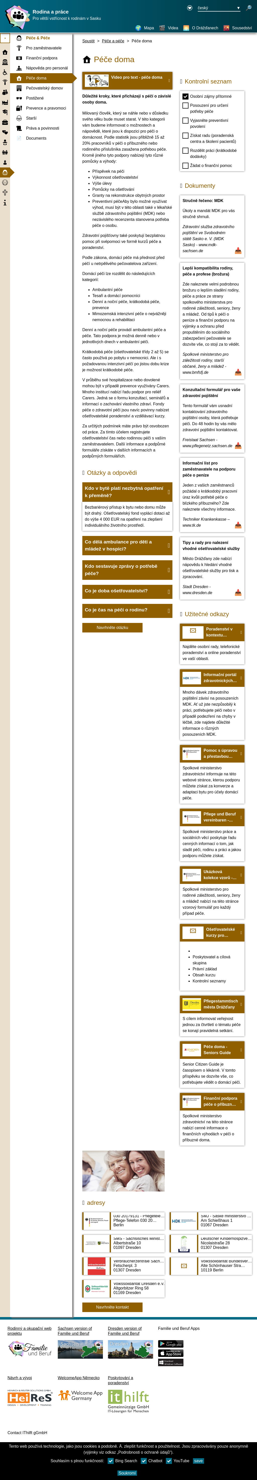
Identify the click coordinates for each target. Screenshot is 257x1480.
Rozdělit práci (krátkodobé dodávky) (209, 153)
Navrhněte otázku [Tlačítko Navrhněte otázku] (112, 627)
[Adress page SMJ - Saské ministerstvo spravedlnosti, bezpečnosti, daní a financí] (211, 1223)
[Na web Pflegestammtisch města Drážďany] (212, 1016)
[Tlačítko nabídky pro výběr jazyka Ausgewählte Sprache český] (219, 8)
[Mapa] (144, 28)
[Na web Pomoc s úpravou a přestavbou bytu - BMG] (212, 774)
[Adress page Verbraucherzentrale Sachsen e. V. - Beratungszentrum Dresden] (123, 1268)
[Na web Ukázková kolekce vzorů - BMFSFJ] (212, 892)
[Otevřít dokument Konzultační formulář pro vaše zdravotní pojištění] (212, 418)
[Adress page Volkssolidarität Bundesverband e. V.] (211, 1268)
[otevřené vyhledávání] (248, 8)
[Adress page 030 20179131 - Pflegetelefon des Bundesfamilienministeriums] (123, 1223)
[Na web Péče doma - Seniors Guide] (212, 1064)
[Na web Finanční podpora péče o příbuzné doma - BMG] (212, 1119)
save (198, 1461)
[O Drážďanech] (200, 28)
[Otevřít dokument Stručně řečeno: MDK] (212, 226)
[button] (127, 492)
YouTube (177, 1461)
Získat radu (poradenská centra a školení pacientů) (209, 138)
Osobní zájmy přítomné (206, 97)
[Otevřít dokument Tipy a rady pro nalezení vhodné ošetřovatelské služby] (212, 568)
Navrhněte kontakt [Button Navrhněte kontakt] (112, 1307)
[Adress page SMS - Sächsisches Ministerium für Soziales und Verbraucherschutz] (123, 1246)
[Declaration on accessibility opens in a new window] (190, 8)
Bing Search (122, 1461)
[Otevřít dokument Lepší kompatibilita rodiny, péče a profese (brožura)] (212, 321)
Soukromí (127, 1473)
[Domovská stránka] (16, 29)
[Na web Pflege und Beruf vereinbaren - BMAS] (212, 835)
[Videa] (168, 28)
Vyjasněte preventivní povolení (205, 123)
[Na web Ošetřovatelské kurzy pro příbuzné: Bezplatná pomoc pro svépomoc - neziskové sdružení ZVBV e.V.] (212, 957)
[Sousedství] (237, 28)
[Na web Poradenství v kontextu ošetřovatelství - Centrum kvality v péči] (212, 644)
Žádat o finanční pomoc (207, 166)
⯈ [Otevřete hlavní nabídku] (5, 38)
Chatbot (151, 1461)
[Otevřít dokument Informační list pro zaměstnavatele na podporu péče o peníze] (212, 495)
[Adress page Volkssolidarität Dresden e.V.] (123, 1291)
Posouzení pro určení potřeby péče (205, 108)
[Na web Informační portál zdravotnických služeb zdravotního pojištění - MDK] (212, 704)
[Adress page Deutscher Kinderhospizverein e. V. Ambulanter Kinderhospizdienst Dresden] (211, 1246)
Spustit (88, 41)
